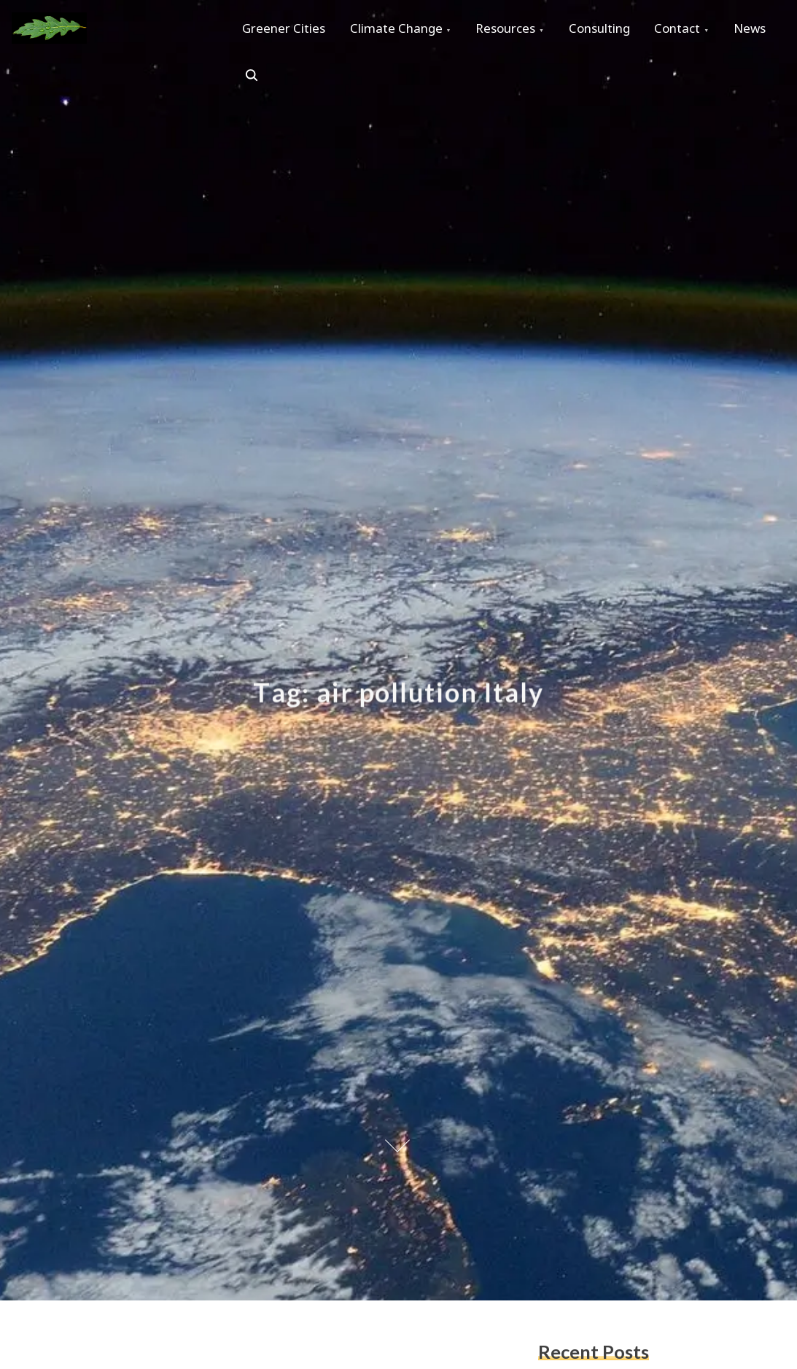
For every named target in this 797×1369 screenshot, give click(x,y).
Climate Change (403, 30)
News (260, 80)
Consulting (615, 30)
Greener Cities (285, 30)
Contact (698, 30)
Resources (517, 30)
